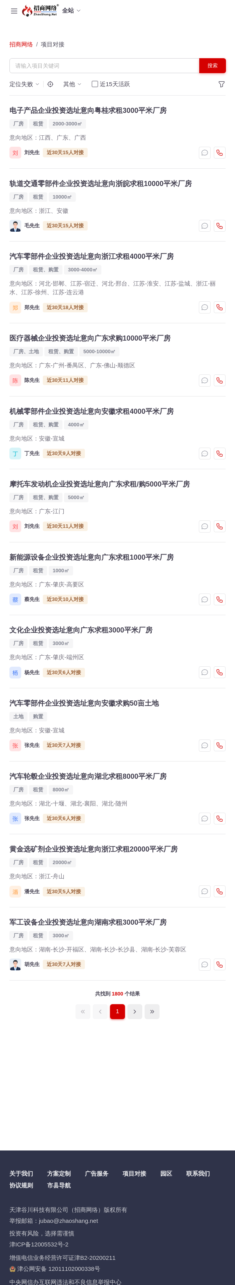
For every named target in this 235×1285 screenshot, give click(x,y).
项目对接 (52, 44)
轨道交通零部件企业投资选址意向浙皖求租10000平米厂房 (100, 184)
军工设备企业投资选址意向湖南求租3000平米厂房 (88, 922)
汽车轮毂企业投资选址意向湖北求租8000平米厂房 (88, 776)
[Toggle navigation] (14, 10)
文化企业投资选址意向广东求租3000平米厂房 (80, 630)
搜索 (212, 65)
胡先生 (32, 964)
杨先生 (32, 672)
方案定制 (59, 1173)
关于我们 (21, 1173)
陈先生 (32, 380)
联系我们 (198, 1173)
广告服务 (96, 1173)
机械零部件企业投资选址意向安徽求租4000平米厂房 (91, 411)
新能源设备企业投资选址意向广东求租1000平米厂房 (91, 557)
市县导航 (59, 1185)
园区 (166, 1173)
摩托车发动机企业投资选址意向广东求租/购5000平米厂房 (99, 484)
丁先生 (32, 453)
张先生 (32, 745)
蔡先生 (32, 599)
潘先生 (32, 891)
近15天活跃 (115, 84)
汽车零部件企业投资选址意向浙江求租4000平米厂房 (91, 256)
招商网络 (21, 44)
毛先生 (32, 226)
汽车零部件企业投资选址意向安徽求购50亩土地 (84, 703)
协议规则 (21, 1185)
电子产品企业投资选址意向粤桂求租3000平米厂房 (88, 110)
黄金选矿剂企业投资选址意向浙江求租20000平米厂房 (93, 849)
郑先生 (32, 307)
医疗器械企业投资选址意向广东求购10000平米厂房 (90, 338)
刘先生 (32, 152)
